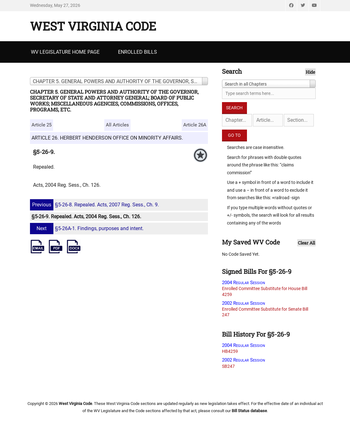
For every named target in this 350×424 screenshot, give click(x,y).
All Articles (117, 125)
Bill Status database (249, 410)
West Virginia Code (93, 26)
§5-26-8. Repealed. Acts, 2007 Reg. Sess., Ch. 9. (95, 205)
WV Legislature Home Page (65, 52)
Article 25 (42, 125)
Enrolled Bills (137, 52)
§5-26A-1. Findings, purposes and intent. (88, 228)
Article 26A (194, 125)
